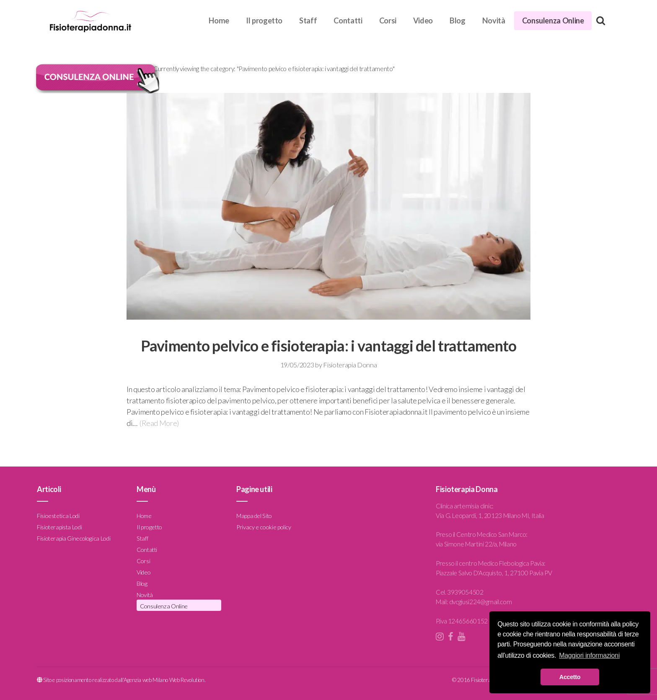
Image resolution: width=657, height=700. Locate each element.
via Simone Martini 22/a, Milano (476, 544)
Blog (458, 20)
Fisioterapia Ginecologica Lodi (73, 537)
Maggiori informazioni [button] (589, 655)
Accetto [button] (569, 677)
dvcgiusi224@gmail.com (480, 601)
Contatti (348, 20)
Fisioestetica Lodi (58, 515)
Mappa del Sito (254, 515)
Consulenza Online (553, 20)
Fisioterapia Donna (350, 365)
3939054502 (465, 592)
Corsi (387, 20)
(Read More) (159, 423)
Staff (308, 20)
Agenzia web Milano (146, 680)
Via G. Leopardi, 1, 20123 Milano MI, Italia (490, 515)
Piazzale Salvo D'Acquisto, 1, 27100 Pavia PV (494, 573)
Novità (493, 20)
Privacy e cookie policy (263, 526)
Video (423, 20)
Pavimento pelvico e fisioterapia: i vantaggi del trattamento (329, 345)
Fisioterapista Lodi (59, 526)
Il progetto (264, 20)
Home (219, 20)
